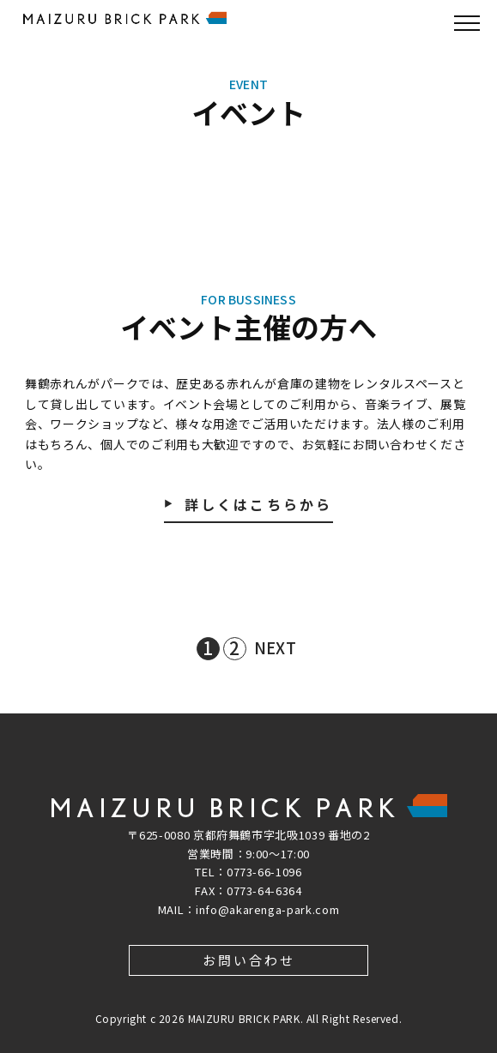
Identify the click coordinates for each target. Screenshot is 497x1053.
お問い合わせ (249, 960)
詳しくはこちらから (259, 505)
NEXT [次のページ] (275, 647)
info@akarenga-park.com (267, 909)
